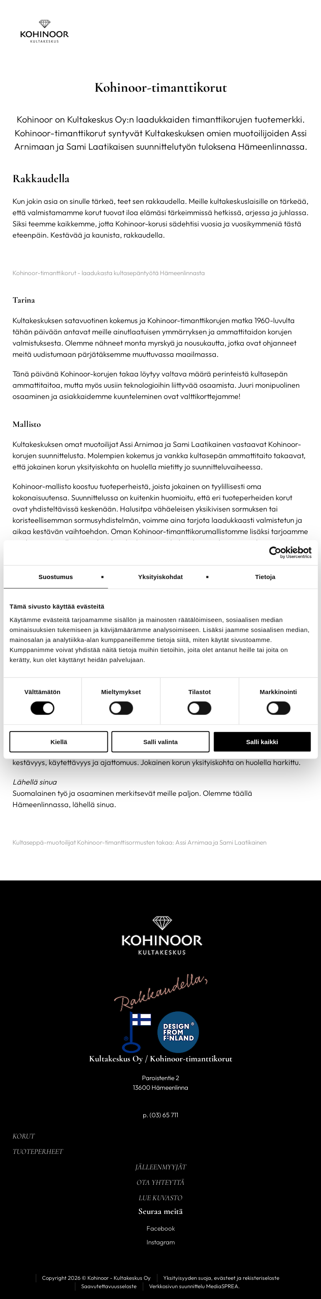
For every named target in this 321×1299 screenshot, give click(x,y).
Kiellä (58, 741)
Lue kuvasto (160, 1197)
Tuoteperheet (37, 1151)
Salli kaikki (262, 741)
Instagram (161, 1242)
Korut (23, 1136)
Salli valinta (160, 741)
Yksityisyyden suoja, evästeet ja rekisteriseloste (221, 1277)
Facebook (161, 1228)
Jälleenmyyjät (160, 1166)
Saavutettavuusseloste (109, 1286)
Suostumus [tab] (56, 576)
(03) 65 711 (163, 1115)
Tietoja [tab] (265, 576)
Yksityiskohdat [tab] (160, 576)
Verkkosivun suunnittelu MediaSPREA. (194, 1286)
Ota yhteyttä (160, 1182)
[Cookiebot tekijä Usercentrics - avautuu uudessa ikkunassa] (275, 553)
